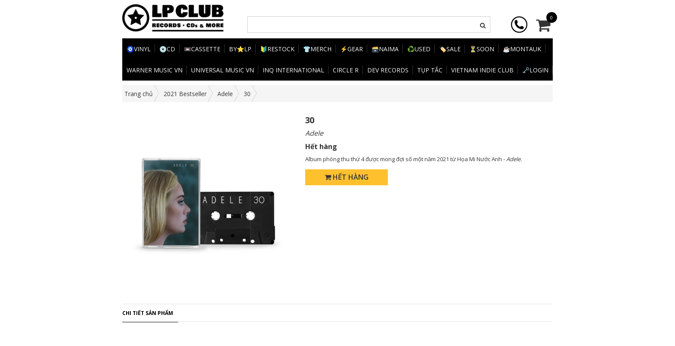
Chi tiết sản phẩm (147, 313)
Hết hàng (346, 177)
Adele (225, 94)
